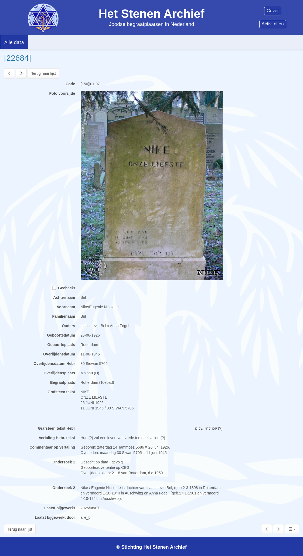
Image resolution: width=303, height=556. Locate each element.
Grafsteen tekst (61, 392)
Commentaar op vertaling (52, 447)
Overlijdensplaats (59, 373)
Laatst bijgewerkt (59, 508)
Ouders (68, 326)
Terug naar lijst (43, 73)
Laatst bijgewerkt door (55, 517)
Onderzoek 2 (63, 488)
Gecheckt (63, 288)
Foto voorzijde (62, 93)
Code (70, 84)
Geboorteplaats (61, 345)
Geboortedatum (61, 335)
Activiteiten (273, 23)
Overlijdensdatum (59, 354)
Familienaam (63, 316)
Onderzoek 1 (63, 462)
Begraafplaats (62, 382)
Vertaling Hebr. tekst (57, 438)
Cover (273, 10)
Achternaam (64, 297)
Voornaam (66, 307)
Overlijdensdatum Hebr (54, 363)
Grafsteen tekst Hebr (56, 428)
